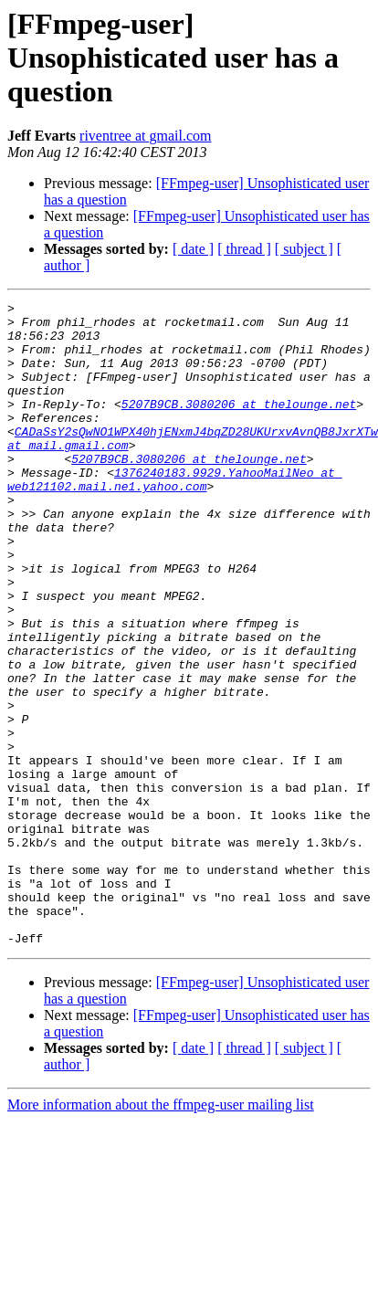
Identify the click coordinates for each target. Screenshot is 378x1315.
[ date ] (193, 249)
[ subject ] (304, 249)
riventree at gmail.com (145, 135)
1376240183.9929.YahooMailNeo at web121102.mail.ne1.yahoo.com (174, 516)
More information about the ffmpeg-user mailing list (160, 1233)
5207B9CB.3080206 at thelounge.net (238, 425)
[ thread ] (244, 249)
